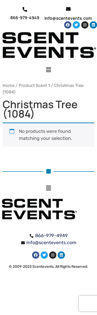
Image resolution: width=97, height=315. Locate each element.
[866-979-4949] (25, 9)
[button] (48, 70)
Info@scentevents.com (68, 18)
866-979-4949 (24, 17)
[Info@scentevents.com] (68, 8)
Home (8, 85)
